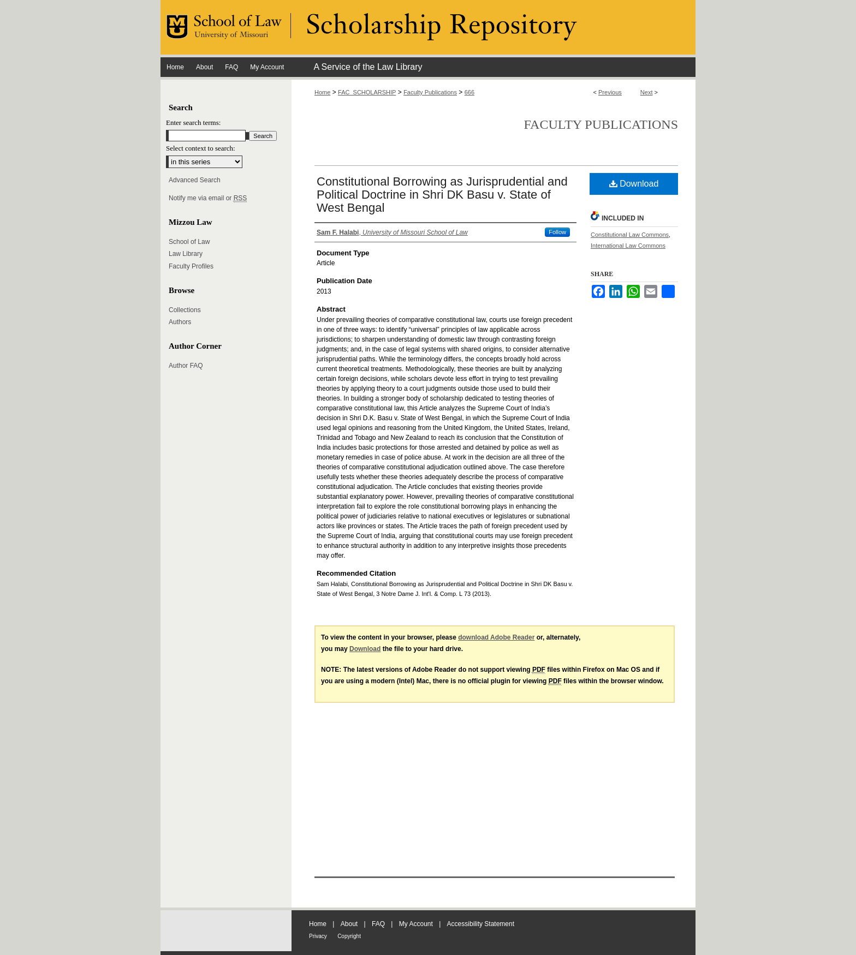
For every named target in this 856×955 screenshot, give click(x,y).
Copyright (349, 936)
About (349, 924)
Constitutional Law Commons (630, 234)
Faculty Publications (430, 92)
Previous (610, 92)
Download (634, 183)
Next (646, 92)
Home (322, 92)
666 (469, 92)
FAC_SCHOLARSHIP (367, 92)
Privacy (318, 936)
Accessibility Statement (480, 924)
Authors (180, 322)
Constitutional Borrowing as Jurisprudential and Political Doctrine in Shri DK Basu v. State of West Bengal (442, 194)
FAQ (378, 924)
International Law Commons (628, 245)
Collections (185, 310)
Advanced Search (195, 180)
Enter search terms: (193, 122)
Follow (557, 232)
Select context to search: (200, 148)
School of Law (189, 242)
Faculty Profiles (191, 266)
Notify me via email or (208, 198)
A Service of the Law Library (367, 66)
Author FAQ (186, 365)
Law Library (186, 254)
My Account (416, 924)
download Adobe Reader (496, 637)
